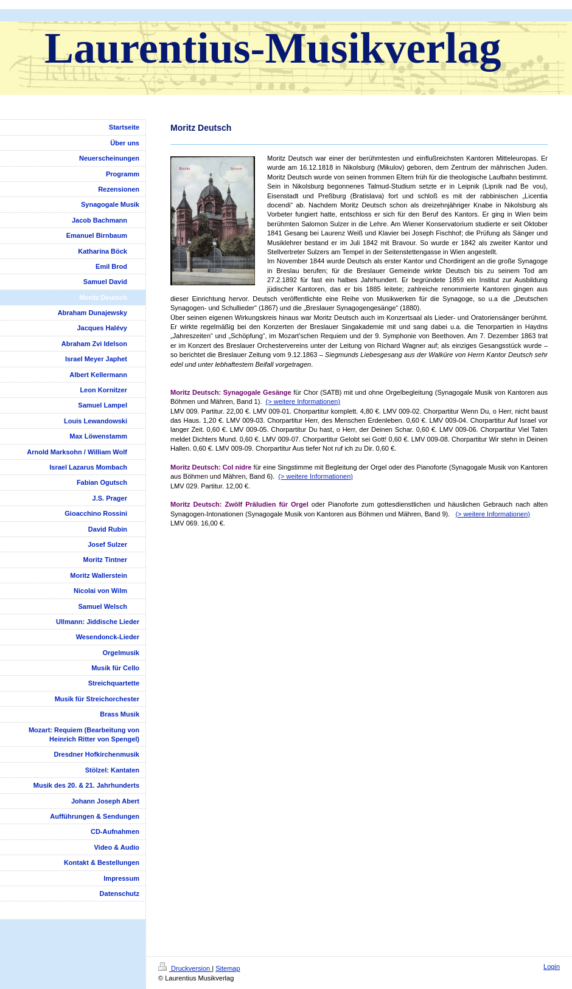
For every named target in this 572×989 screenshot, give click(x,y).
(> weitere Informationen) (303, 401)
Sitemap (227, 968)
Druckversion (185, 968)
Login (551, 966)
